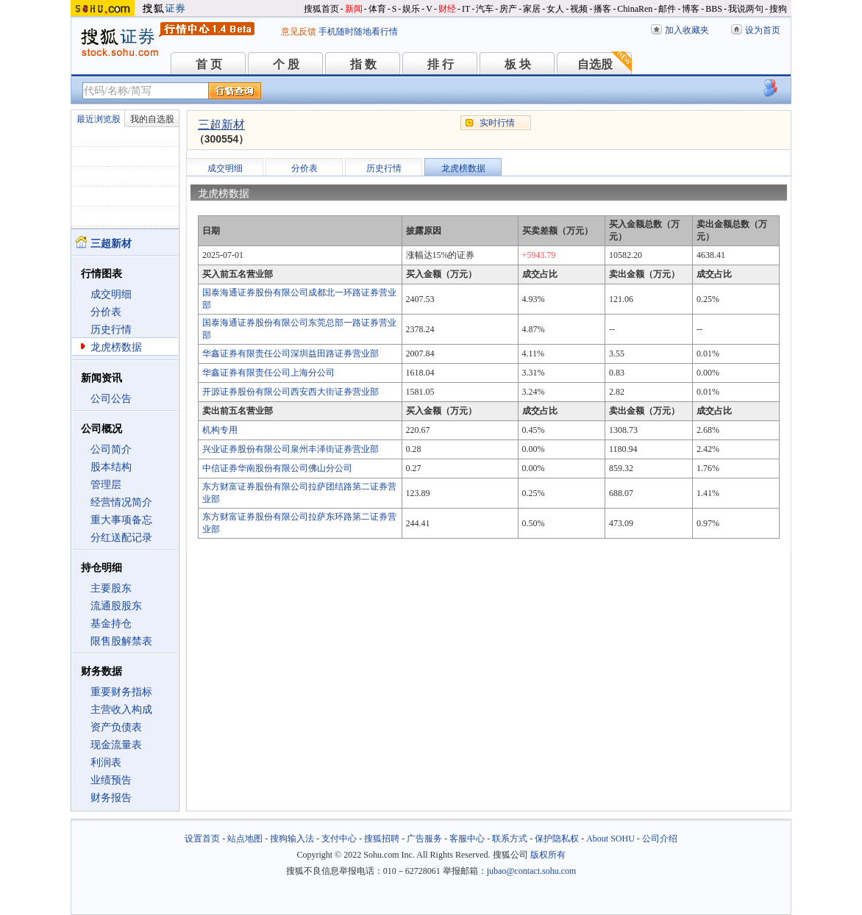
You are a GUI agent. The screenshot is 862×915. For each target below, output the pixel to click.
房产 (508, 9)
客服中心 (467, 838)
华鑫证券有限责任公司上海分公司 (268, 372)
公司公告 (111, 398)
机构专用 (220, 430)
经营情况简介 (121, 502)
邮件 (667, 9)
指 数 (363, 64)
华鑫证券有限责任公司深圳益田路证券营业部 (290, 353)
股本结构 (111, 467)
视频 (579, 9)
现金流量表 (116, 744)
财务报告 (111, 797)
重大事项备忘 (121, 519)
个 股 (286, 64)
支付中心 (339, 838)
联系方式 (509, 838)
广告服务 (424, 838)
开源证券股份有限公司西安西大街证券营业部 (290, 392)
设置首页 (202, 838)
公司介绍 (659, 838)
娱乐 (411, 9)
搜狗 (778, 9)
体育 (377, 9)
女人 (555, 9)
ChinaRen (634, 9)
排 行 (440, 64)
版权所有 (548, 855)
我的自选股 (152, 119)
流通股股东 (116, 605)
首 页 (209, 64)
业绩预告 (111, 780)
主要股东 (111, 588)
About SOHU (610, 838)
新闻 (354, 9)
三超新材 (221, 124)
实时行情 (497, 123)
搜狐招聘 (381, 838)
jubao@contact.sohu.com (532, 871)
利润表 (105, 762)
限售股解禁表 (121, 641)
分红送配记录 (121, 537)
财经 (447, 9)
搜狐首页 (321, 9)
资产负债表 (116, 727)
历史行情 (111, 329)
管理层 (105, 484)
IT (466, 9)
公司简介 (111, 449)
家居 (532, 9)
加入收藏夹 (687, 30)
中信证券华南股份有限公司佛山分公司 (277, 468)
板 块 (518, 64)
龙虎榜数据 (116, 347)
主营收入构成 (121, 709)
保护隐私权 (557, 838)
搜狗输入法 (292, 838)
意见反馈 (298, 31)
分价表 (105, 311)
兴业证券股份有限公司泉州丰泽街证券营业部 (290, 449)
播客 (602, 9)
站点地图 (245, 838)
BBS (713, 9)
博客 (690, 9)
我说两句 (745, 9)
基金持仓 (111, 623)
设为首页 (762, 30)
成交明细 (111, 294)
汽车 (485, 9)
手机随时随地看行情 (358, 31)
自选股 (595, 64)
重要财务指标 (121, 691)
